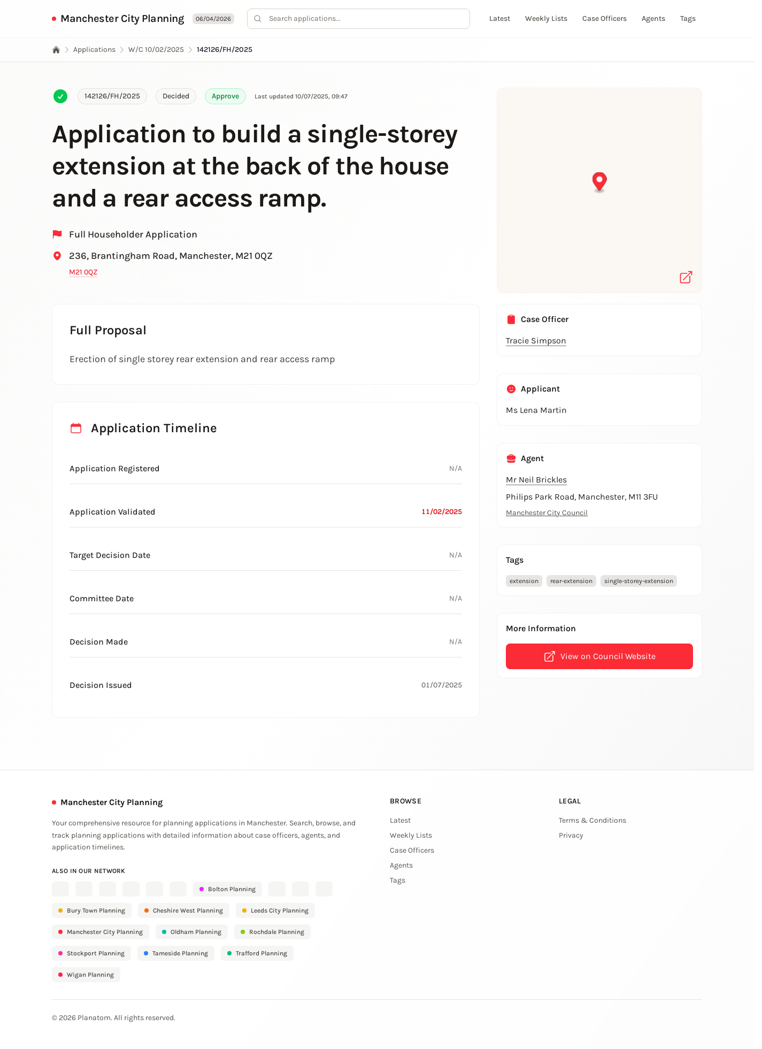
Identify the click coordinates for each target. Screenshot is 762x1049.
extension (524, 581)
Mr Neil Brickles (536, 479)
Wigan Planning (86, 974)
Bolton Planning (227, 889)
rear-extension (571, 581)
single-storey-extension (638, 581)
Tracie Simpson (536, 340)
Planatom (94, 1017)
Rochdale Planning (272, 932)
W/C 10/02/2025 (156, 49)
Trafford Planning (257, 953)
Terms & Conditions (592, 820)
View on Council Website (599, 656)
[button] (599, 183)
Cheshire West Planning (183, 910)
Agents (653, 18)
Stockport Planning (91, 953)
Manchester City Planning (122, 18)
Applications (94, 49)
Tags (688, 18)
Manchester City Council (547, 512)
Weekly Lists (546, 18)
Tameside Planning (176, 953)
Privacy (571, 835)
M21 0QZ (83, 272)
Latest (499, 18)
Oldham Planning (191, 932)
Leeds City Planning (275, 910)
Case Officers (604, 18)
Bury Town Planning (91, 910)
